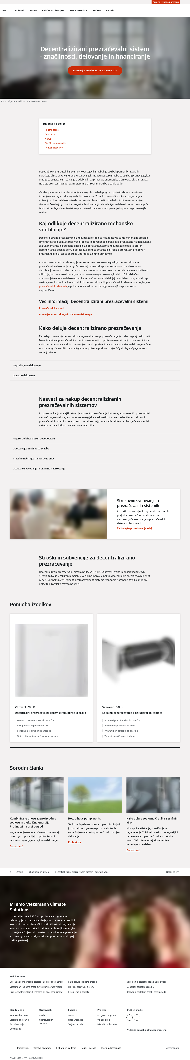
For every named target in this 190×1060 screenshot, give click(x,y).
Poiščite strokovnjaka (53, 10)
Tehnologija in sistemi (39, 872)
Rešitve (97, 10)
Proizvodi (19, 10)
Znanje (33, 10)
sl (11, 872)
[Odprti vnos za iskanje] (179, 10)
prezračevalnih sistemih (53, 286)
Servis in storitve (78, 10)
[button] (173, 872)
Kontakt (110, 10)
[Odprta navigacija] (4, 10)
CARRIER (39, 1058)
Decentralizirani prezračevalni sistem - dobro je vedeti (82, 872)
